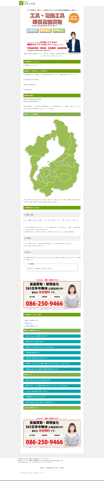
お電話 (29, 220)
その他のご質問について (31, 326)
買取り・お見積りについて (32, 320)
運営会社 (42, 467)
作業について (28, 323)
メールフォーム (56, 308)
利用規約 (62, 467)
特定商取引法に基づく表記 (52, 467)
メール (34, 220)
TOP (34, 458)
